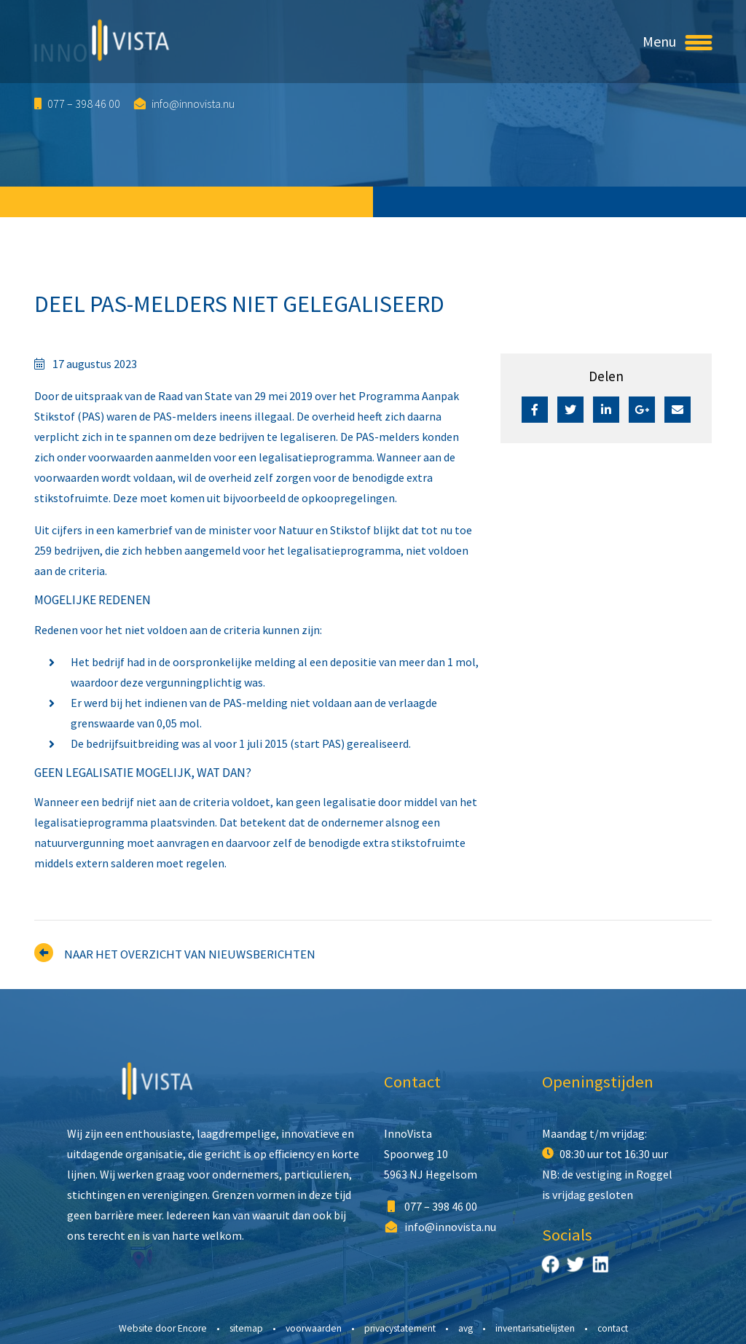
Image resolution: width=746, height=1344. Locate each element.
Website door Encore (163, 1328)
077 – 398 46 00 (77, 103)
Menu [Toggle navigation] (677, 41)
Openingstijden (597, 1081)
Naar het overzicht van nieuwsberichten (189, 954)
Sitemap (246, 1328)
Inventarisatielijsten (535, 1328)
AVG (465, 1328)
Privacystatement (400, 1328)
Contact (412, 1081)
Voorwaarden (314, 1328)
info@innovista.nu (184, 103)
